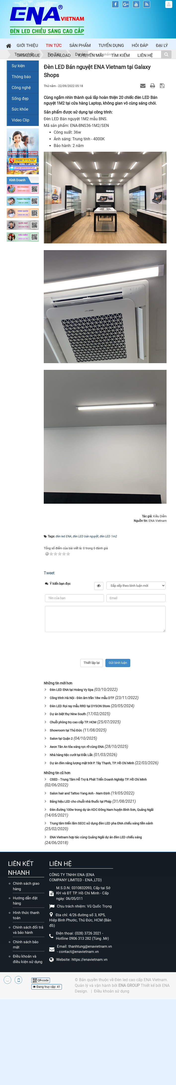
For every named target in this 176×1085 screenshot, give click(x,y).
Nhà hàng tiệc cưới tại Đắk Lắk (71, 755)
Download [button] (59, 55)
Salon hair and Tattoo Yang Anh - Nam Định (80, 793)
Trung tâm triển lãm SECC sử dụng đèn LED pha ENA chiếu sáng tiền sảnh (101, 823)
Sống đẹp (20, 98)
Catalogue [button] (28, 55)
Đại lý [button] (162, 45)
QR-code (40, 980)
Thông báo (21, 76)
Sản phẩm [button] (80, 45)
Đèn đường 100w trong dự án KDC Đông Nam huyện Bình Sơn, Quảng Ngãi (101, 810)
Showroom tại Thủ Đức (66, 730)
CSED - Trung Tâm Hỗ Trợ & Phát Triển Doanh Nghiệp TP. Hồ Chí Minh (98, 779)
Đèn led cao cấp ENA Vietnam (141, 979)
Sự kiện (18, 65)
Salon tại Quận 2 (61, 738)
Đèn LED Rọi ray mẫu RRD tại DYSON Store (80, 706)
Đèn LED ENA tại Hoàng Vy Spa (71, 690)
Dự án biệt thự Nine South (68, 714)
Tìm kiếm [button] (120, 55)
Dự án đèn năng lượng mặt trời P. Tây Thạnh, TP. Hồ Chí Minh (92, 763)
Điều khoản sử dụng (111, 991)
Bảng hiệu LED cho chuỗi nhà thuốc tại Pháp (80, 801)
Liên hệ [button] (145, 55)
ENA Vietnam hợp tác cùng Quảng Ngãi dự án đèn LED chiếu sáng (96, 837)
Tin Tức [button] (54, 45)
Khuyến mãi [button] (90, 55)
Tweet (49, 573)
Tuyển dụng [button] (111, 45)
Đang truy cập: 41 (46, 987)
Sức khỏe (20, 109)
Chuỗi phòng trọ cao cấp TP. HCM (73, 722)
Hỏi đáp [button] (140, 45)
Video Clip (20, 120)
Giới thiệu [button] (27, 45)
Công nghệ (21, 87)
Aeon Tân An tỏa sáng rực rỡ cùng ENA (77, 747)
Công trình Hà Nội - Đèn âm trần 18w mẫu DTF (82, 698)
